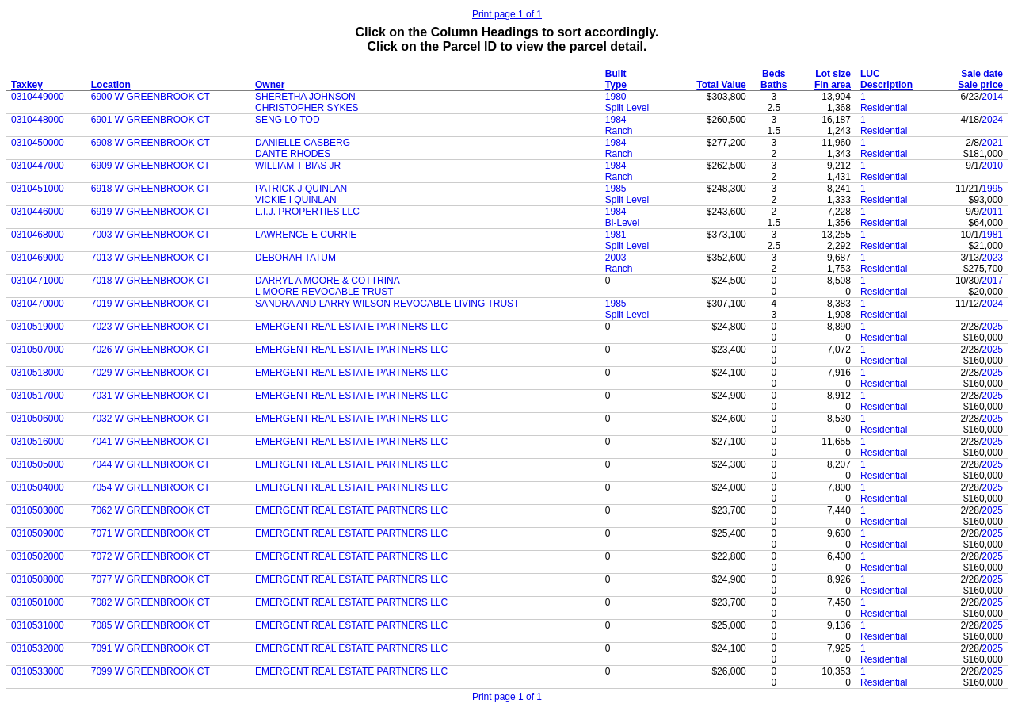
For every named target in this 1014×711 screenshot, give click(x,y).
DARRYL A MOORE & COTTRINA (327, 280)
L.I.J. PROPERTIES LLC (307, 211)
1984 (616, 119)
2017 (992, 280)
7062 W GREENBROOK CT (150, 510)
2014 (992, 96)
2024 (992, 119)
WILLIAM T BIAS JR (298, 165)
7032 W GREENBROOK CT (150, 418)
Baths (773, 84)
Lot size (833, 73)
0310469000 (37, 257)
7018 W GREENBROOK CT (150, 280)
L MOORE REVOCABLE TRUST (324, 291)
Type (616, 84)
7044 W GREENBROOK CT (150, 464)
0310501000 (37, 602)
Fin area (832, 84)
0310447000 (37, 165)
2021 (992, 142)
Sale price (980, 84)
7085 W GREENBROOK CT (150, 625)
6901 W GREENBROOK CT (150, 119)
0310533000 (37, 671)
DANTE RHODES (292, 153)
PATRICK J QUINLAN (301, 188)
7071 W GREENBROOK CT (150, 533)
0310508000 (37, 579)
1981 (616, 234)
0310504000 (37, 487)
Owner (269, 84)
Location (111, 84)
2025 (992, 326)
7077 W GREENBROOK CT (150, 579)
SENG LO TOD (287, 119)
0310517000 (37, 395)
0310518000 (37, 372)
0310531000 (37, 625)
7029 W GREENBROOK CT (150, 372)
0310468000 (37, 234)
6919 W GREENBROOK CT (150, 211)
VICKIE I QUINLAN (296, 199)
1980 (616, 96)
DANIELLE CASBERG (302, 142)
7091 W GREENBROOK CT (150, 648)
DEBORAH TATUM (295, 257)
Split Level (627, 107)
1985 (616, 188)
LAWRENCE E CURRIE (305, 234)
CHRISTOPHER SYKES (306, 107)
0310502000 (37, 556)
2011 (992, 211)
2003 (616, 257)
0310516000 (37, 441)
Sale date (982, 73)
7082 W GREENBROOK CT (150, 602)
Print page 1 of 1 (507, 14)
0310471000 (37, 280)
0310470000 (37, 303)
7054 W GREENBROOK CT (150, 487)
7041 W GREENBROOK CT (150, 441)
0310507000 (37, 349)
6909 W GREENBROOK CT (150, 165)
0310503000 (37, 510)
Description (886, 84)
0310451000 (37, 188)
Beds (773, 73)
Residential (883, 107)
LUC (870, 73)
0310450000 (37, 142)
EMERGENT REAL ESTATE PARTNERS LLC (351, 326)
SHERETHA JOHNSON (305, 96)
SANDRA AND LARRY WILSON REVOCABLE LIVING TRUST (387, 303)
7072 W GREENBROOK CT (150, 556)
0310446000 (37, 211)
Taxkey (27, 84)
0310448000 (37, 119)
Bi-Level (622, 222)
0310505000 (37, 464)
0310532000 (37, 648)
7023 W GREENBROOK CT (150, 326)
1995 (992, 188)
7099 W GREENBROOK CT (150, 671)
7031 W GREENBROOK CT (150, 395)
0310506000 (37, 418)
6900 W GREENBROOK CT (150, 96)
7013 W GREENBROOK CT (150, 257)
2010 (992, 165)
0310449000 (37, 96)
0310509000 (37, 533)
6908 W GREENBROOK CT (150, 142)
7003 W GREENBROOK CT (150, 234)
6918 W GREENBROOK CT (150, 188)
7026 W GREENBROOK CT (150, 349)
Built (616, 73)
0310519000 (37, 326)
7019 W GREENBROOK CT (150, 303)
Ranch (619, 130)
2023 (992, 257)
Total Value (720, 84)
